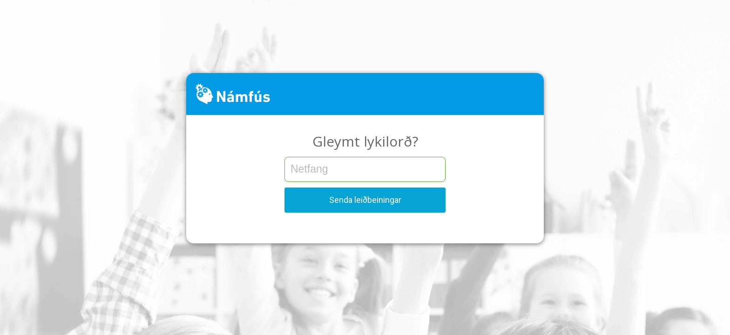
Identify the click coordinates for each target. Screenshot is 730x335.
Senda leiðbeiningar (365, 200)
